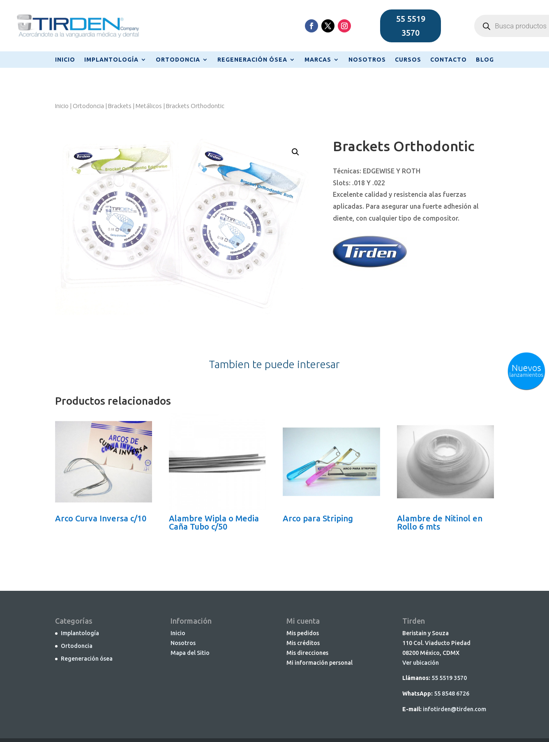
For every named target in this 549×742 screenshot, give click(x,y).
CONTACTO (448, 60)
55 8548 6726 (451, 693)
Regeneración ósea (87, 658)
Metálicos (149, 105)
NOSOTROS (367, 60)
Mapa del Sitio (190, 653)
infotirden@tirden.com (454, 709)
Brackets (119, 105)
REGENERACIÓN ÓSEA (252, 60)
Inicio (62, 105)
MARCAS (317, 60)
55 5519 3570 (410, 25)
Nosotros (183, 643)
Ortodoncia (88, 105)
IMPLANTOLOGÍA (111, 60)
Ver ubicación (420, 662)
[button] (295, 152)
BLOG (485, 60)
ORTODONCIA (178, 60)
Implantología (80, 633)
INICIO (65, 60)
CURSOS (408, 60)
